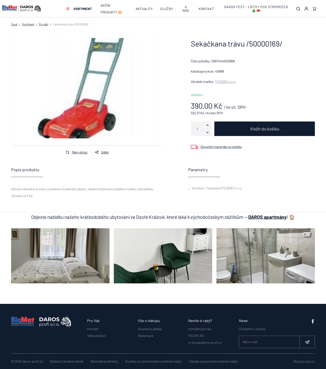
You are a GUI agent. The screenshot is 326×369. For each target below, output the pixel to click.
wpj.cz (310, 361)
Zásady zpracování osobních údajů (213, 361)
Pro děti (43, 24)
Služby (166, 9)
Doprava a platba (150, 327)
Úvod (14, 24)
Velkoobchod (96, 333)
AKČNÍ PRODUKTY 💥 (111, 8)
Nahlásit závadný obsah (66, 361)
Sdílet (100, 152)
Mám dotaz (75, 152)
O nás (185, 9)
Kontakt (206, 9)
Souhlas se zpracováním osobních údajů (153, 361)
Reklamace (146, 333)
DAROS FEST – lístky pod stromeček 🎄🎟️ (256, 9)
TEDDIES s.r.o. (225, 81)
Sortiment (83, 9)
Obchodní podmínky (104, 361)
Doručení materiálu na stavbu (221, 147)
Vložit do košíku (264, 128)
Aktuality (144, 9)
